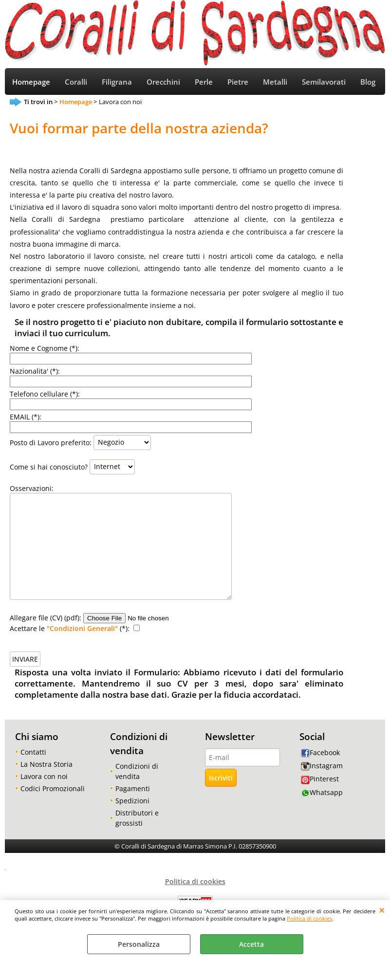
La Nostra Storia (46, 764)
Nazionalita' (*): (35, 371)
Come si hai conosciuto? (49, 466)
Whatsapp (322, 792)
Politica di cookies (309, 918)
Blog (367, 82)
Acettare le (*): (70, 628)
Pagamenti (132, 788)
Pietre (237, 82)
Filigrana (117, 82)
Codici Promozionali (52, 788)
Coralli (76, 82)
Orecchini (163, 82)
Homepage (31, 82)
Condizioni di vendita (136, 771)
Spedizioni (132, 800)
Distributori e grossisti (137, 818)
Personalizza (139, 944)
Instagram (322, 765)
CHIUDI (382, 910)
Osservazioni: (32, 488)
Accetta (251, 944)
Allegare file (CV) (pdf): (45, 617)
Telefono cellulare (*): (45, 393)
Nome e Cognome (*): (44, 348)
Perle (204, 82)
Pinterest (320, 778)
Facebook (320, 752)
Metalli (275, 82)
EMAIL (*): (25, 416)
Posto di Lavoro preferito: (51, 442)
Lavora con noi (44, 776)
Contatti (33, 752)
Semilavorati (324, 82)
